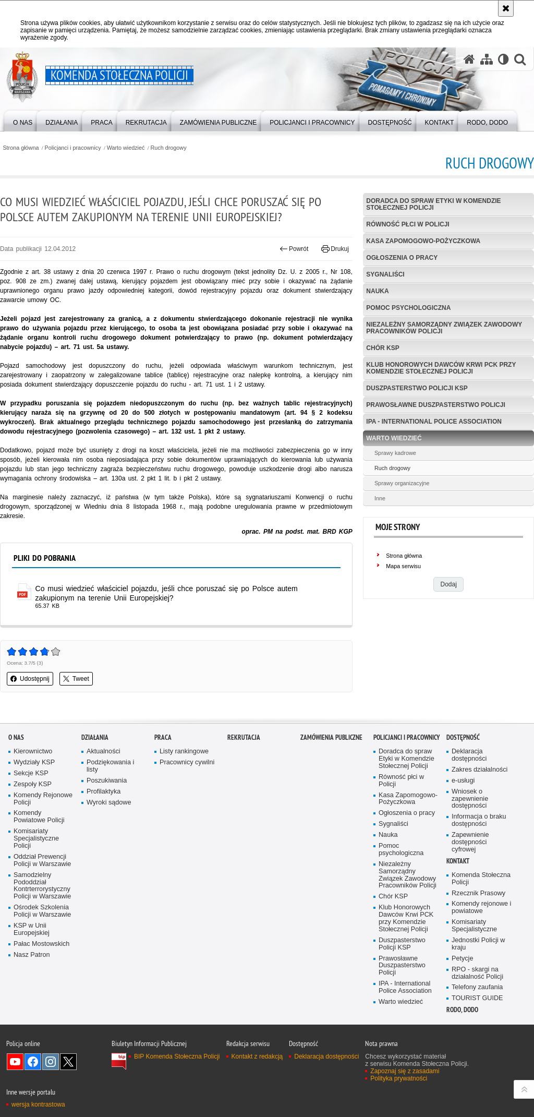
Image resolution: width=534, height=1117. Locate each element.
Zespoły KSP (33, 784)
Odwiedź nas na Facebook (33, 1061)
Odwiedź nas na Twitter (68, 1061)
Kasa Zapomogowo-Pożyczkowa (423, 241)
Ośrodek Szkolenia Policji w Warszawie (42, 911)
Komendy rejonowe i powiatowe (481, 907)
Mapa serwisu (403, 566)
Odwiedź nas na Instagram (50, 1061)
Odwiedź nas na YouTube (15, 1061)
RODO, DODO (462, 1009)
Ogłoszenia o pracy (402, 257)
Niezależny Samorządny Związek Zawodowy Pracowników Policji (444, 328)
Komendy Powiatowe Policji (39, 817)
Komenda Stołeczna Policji (481, 879)
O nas (16, 737)
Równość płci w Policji (407, 224)
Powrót (294, 249)
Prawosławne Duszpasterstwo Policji (435, 405)
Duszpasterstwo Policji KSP (416, 388)
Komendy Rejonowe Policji (43, 799)
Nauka (377, 291)
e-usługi (463, 780)
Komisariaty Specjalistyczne (474, 926)
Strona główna (21, 148)
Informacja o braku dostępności (479, 820)
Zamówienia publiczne (331, 737)
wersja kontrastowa (38, 1104)
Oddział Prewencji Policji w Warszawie (42, 861)
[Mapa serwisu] (486, 59)
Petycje (462, 958)
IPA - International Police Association (434, 421)
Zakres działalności (479, 769)
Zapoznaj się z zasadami (404, 1071)
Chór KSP (382, 348)
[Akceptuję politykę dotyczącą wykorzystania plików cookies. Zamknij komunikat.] (506, 8)
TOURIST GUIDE (477, 998)
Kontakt (457, 861)
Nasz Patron (32, 955)
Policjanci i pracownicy (73, 148)
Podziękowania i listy (110, 766)
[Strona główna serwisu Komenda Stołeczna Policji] (469, 59)
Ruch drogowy (169, 148)
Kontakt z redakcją (257, 1056)
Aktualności (103, 751)
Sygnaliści (385, 274)
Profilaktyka (103, 791)
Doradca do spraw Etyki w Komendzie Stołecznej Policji (433, 204)
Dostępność (463, 737)
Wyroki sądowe (109, 802)
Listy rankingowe (184, 751)
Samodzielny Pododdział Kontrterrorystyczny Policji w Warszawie (42, 886)
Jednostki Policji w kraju (478, 944)
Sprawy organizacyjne (402, 483)
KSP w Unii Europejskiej (32, 929)
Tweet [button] (76, 678)
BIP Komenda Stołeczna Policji (177, 1056)
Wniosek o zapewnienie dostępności (470, 799)
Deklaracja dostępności (469, 755)
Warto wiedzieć (126, 148)
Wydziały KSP (34, 762)
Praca (163, 737)
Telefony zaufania (477, 987)
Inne (379, 498)
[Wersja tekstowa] (503, 59)
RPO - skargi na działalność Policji (477, 973)
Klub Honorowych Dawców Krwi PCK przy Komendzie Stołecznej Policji (441, 368)
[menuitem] (22, 120)
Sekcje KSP (31, 773)
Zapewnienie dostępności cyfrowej (470, 842)
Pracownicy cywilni (187, 762)
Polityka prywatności (398, 1078)
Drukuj (335, 249)
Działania (94, 737)
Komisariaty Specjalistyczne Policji (36, 838)
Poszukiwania (107, 780)
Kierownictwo (33, 751)
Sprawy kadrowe (395, 453)
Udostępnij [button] (30, 678)
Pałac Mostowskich (41, 944)
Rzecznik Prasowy (478, 893)
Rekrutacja (243, 737)
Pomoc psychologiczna (408, 307)
